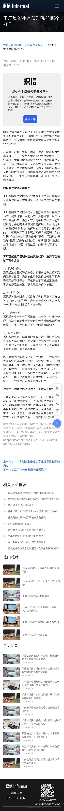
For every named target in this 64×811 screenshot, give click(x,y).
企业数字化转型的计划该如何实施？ (24, 542)
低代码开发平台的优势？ (18, 505)
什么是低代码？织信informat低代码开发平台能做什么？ (32, 511)
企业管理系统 (32, 45)
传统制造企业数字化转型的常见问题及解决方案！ (31, 548)
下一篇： (24, 469)
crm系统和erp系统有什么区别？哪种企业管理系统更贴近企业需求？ (32, 499)
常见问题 (16, 45)
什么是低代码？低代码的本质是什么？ (25, 517)
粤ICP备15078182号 (38, 807)
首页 (6, 45)
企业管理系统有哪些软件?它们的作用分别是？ (29, 492)
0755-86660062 (16, 798)
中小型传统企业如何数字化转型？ (23, 536)
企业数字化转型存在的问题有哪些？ (24, 530)
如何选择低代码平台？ (17, 523)
